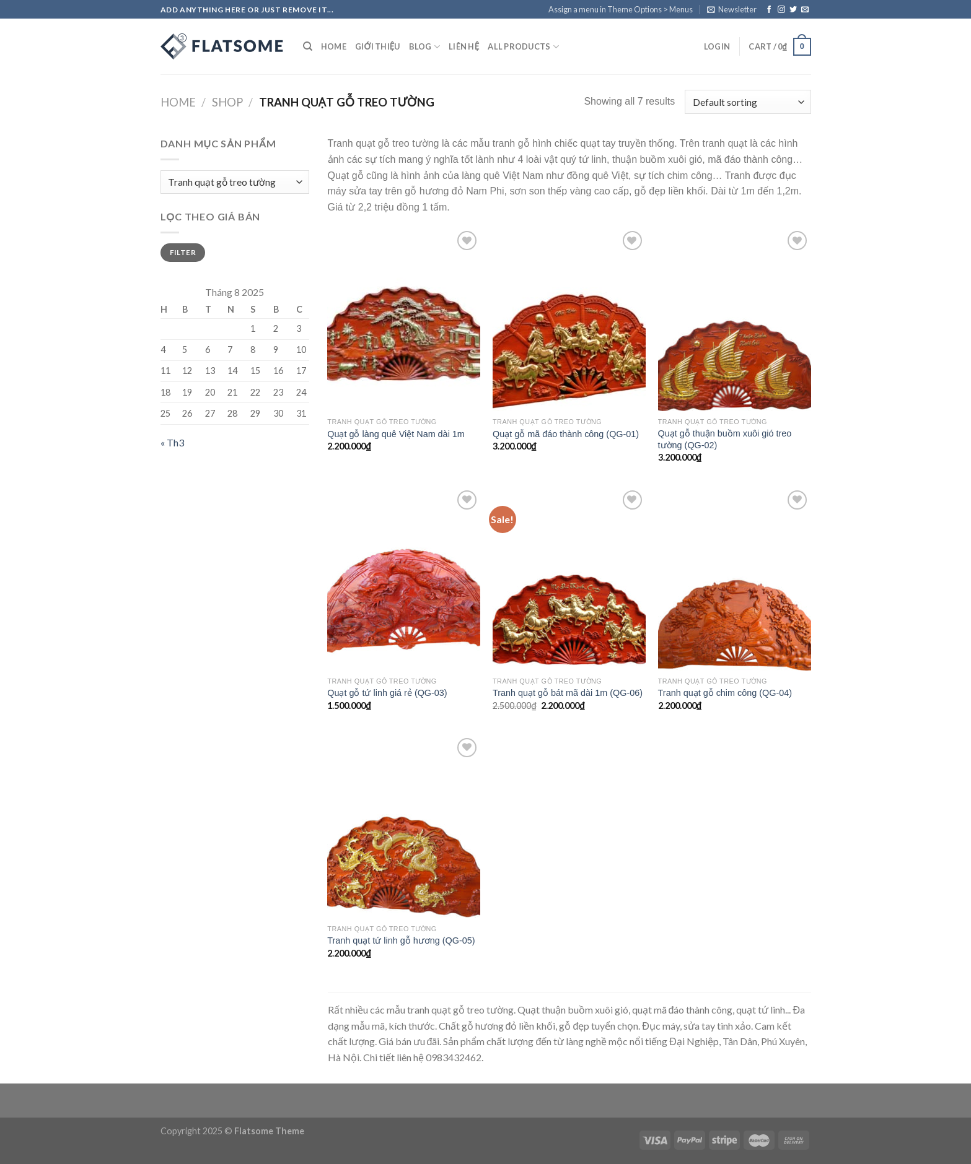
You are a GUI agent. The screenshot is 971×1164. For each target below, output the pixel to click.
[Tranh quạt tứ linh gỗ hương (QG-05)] (403, 826)
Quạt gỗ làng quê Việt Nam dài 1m (396, 434)
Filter (183, 252)
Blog (424, 47)
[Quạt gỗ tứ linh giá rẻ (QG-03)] (403, 579)
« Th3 (172, 442)
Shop (227, 102)
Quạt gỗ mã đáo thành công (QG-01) (566, 434)
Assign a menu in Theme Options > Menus (620, 9)
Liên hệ (464, 46)
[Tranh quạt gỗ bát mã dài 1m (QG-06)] (569, 579)
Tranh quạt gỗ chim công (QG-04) (725, 693)
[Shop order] (748, 102)
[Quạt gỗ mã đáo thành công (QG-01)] (569, 319)
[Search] (307, 46)
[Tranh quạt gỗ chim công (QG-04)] (734, 579)
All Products (523, 47)
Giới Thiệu (377, 46)
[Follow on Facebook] (769, 10)
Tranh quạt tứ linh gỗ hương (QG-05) (401, 940)
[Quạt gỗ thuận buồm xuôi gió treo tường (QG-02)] (734, 319)
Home (333, 46)
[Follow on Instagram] (781, 10)
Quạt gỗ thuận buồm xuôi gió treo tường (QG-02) (725, 439)
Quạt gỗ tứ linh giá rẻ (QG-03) (387, 693)
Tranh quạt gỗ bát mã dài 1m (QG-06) (568, 693)
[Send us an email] (805, 10)
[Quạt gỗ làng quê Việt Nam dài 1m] (403, 319)
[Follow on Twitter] (793, 10)
